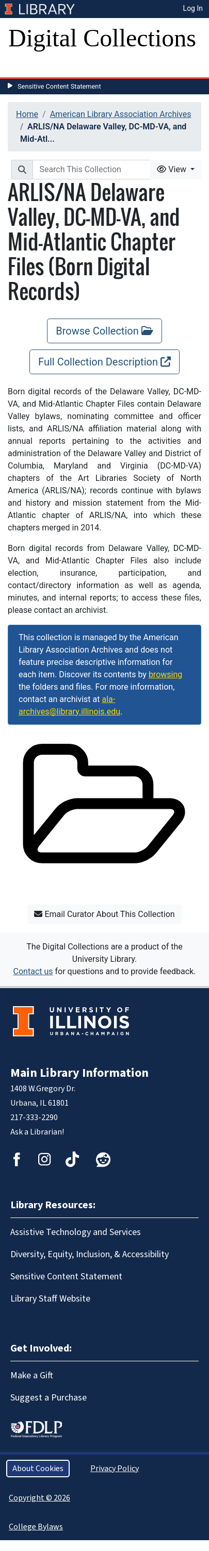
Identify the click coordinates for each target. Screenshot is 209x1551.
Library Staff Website (50, 1298)
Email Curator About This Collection (104, 914)
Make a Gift (31, 1375)
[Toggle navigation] (22, 67)
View (172, 169)
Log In (193, 8)
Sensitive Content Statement (59, 86)
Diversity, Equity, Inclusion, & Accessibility (89, 1254)
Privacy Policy (114, 1468)
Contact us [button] (33, 971)
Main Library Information (79, 1073)
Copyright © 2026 (39, 1498)
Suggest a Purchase (48, 1397)
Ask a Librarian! (37, 1132)
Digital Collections (102, 38)
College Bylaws (36, 1526)
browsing (165, 674)
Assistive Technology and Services (75, 1232)
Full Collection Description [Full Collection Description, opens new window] (104, 362)
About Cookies (37, 1468)
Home (27, 114)
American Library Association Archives (120, 114)
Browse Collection (104, 331)
